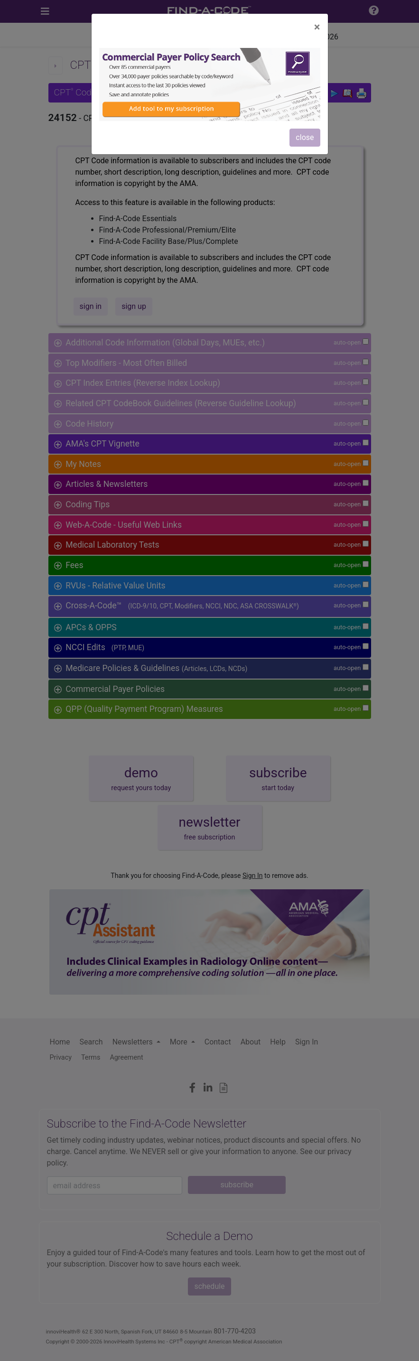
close (305, 137)
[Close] (317, 27)
